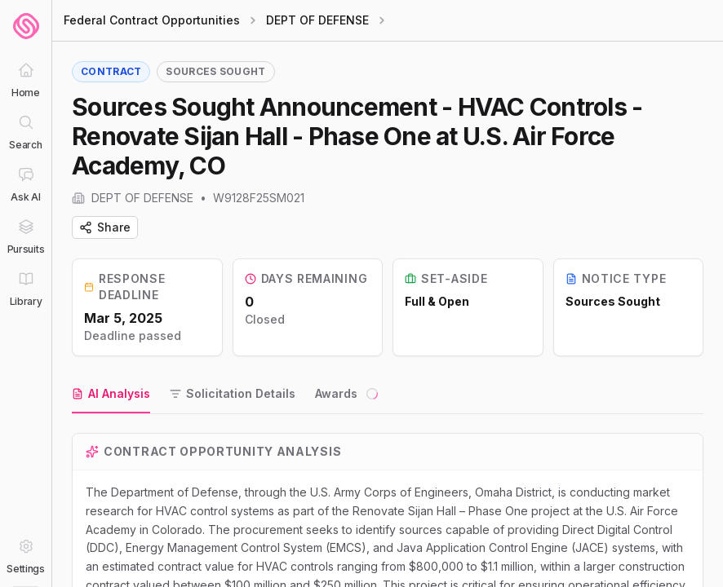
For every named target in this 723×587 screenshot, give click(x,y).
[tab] (111, 394)
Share (105, 227)
